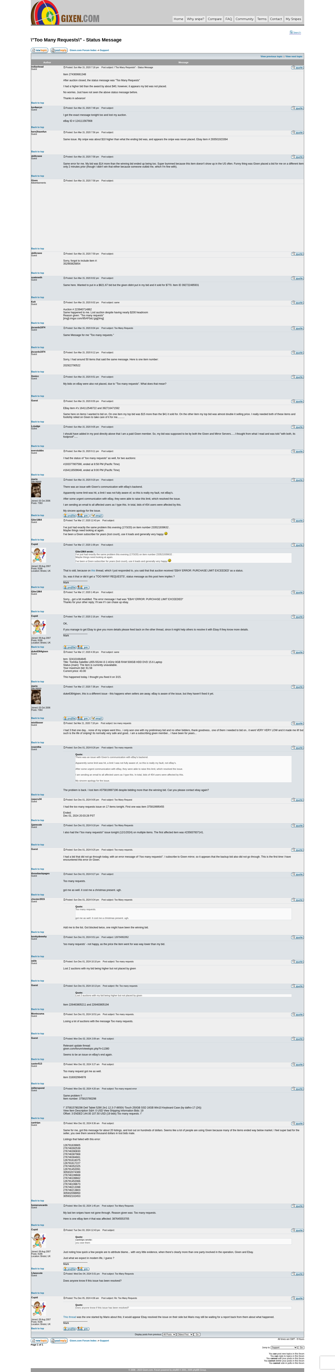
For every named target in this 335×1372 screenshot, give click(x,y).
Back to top (37, 103)
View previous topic (271, 56)
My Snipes (293, 19)
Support (104, 50)
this (93, 570)
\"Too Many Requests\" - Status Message (76, 40)
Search (295, 32)
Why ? (195, 19)
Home (178, 19)
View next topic (294, 56)
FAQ (228, 19)
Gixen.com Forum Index (83, 50)
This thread (69, 1317)
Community (245, 19)
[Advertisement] (183, 216)
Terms (261, 19)
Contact (276, 19)
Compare (215, 19)
